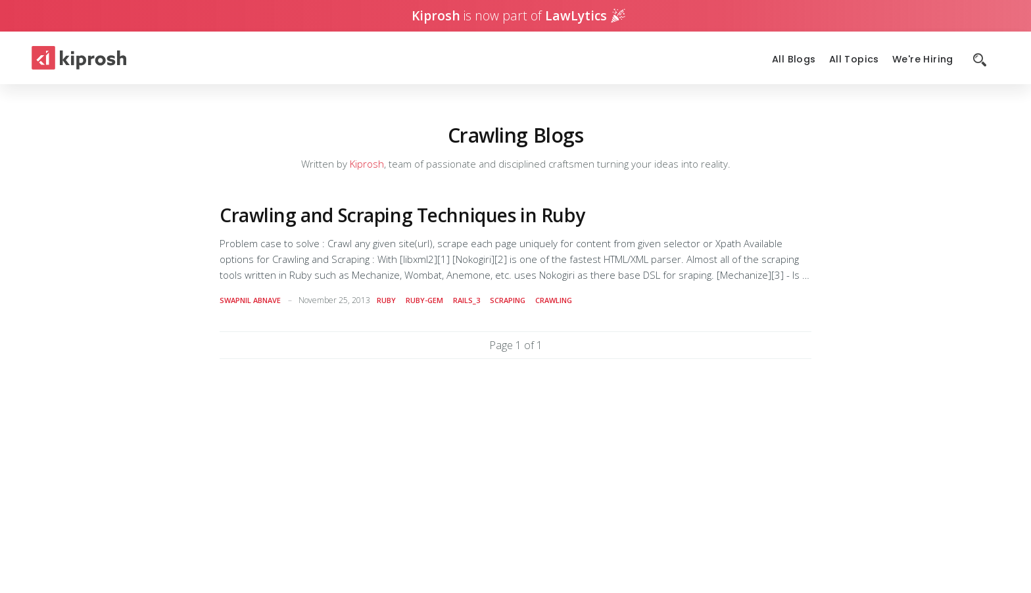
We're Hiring (922, 59)
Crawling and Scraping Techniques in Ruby (402, 214)
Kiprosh (367, 163)
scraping (507, 300)
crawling (553, 300)
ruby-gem (424, 300)
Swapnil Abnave (250, 300)
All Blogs (794, 59)
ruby (386, 300)
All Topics (854, 59)
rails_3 (466, 300)
